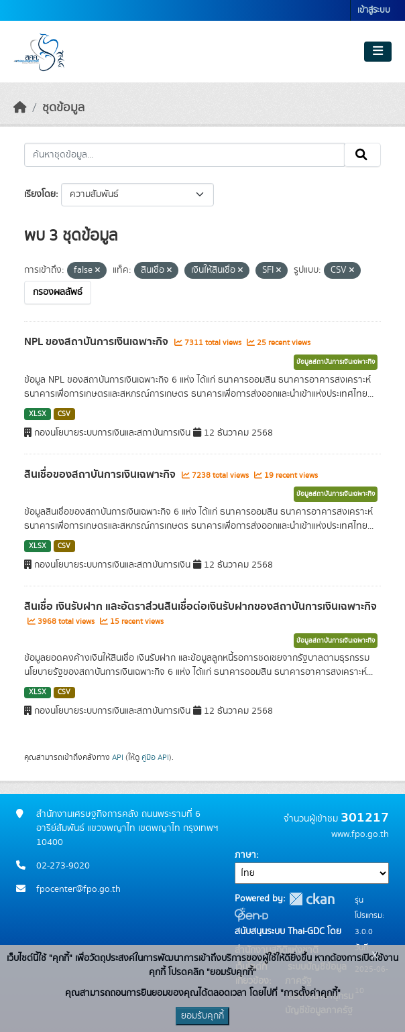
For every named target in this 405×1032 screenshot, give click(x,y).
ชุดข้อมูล (63, 108)
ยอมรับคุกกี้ (202, 1016)
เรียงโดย (40, 194)
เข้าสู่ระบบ (373, 10)
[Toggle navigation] (378, 52)
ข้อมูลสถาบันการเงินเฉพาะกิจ (335, 362)
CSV (64, 414)
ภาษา (245, 855)
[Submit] (362, 155)
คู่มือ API (155, 757)
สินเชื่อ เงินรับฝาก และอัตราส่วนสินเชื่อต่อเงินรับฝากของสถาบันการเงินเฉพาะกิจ (200, 606)
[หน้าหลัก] (20, 108)
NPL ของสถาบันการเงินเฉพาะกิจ (97, 341)
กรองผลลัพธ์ (57, 292)
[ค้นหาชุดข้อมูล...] (184, 155)
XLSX (37, 414)
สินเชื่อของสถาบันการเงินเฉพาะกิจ (101, 474)
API (117, 757)
